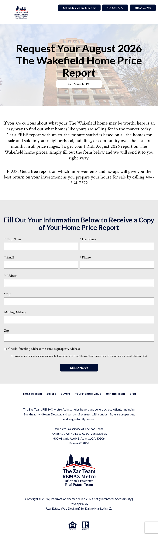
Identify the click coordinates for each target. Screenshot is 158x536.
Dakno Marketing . (98, 508)
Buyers (65, 393)
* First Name (13, 239)
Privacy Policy (79, 503)
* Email (9, 257)
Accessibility (123, 499)
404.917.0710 (80, 433)
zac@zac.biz (99, 433)
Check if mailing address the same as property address (42, 349)
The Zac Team (32, 393)
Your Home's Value (88, 393)
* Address (10, 276)
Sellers (51, 393)
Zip (6, 330)
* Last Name (88, 239)
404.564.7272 (60, 433)
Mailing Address (15, 312)
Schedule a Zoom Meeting (79, 7)
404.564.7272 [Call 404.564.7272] (115, 7)
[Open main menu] (6, 12)
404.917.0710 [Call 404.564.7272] (143, 7)
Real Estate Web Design (63, 508)
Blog (132, 393)
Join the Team (115, 393)
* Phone (85, 257)
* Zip (7, 294)
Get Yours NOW (79, 84)
